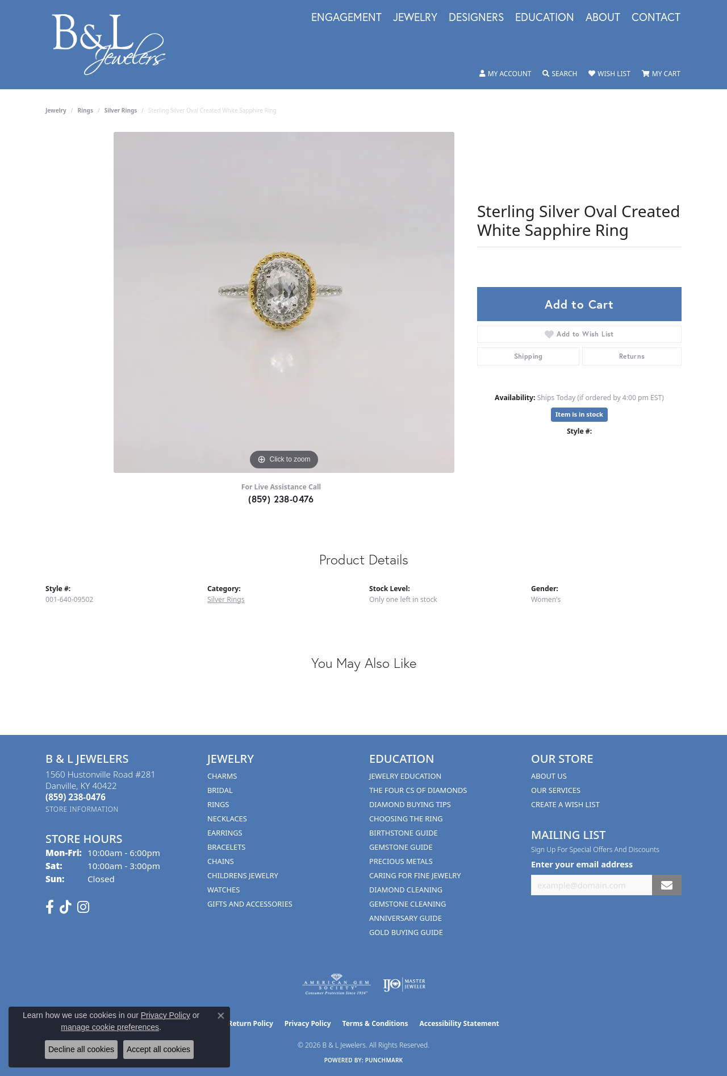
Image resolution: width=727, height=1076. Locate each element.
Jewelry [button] (415, 17)
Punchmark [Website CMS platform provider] (384, 1060)
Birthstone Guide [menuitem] (403, 833)
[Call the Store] (75, 797)
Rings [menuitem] (218, 804)
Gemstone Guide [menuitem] (401, 847)
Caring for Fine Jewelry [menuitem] (415, 875)
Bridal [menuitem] (220, 790)
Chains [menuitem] (220, 861)
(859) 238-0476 (281, 499)
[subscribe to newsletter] (667, 885)
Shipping (528, 356)
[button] (505, 73)
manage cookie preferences (110, 1027)
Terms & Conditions (375, 1023)
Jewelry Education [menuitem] (405, 776)
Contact (656, 17)
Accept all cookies (158, 1049)
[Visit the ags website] (336, 984)
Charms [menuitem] (222, 776)
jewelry (55, 110)
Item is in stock (579, 414)
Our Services (555, 790)
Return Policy (250, 1023)
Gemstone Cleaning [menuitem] (407, 904)
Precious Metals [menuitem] (401, 861)
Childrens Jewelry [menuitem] (242, 875)
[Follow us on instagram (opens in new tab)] (83, 907)
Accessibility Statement (459, 1023)
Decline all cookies (81, 1049)
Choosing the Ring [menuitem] (406, 818)
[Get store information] (82, 809)
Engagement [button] (346, 17)
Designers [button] (476, 17)
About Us (549, 776)
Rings (85, 110)
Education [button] (544, 17)
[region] (284, 302)
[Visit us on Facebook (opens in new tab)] (49, 907)
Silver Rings (121, 110)
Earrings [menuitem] (225, 833)
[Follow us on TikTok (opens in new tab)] (66, 907)
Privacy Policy (308, 1023)
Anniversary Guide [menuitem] (405, 918)
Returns (632, 356)
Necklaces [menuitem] (227, 818)
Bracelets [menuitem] (226, 847)
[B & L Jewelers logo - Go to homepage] (115, 44)
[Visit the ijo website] (404, 984)
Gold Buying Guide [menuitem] (406, 932)
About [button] (603, 17)
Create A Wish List (565, 804)
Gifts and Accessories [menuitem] (250, 904)
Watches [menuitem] (223, 889)
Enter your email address (582, 864)
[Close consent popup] (221, 1015)
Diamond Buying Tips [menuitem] (410, 804)
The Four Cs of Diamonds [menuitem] (418, 790)
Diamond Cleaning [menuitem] (405, 889)
